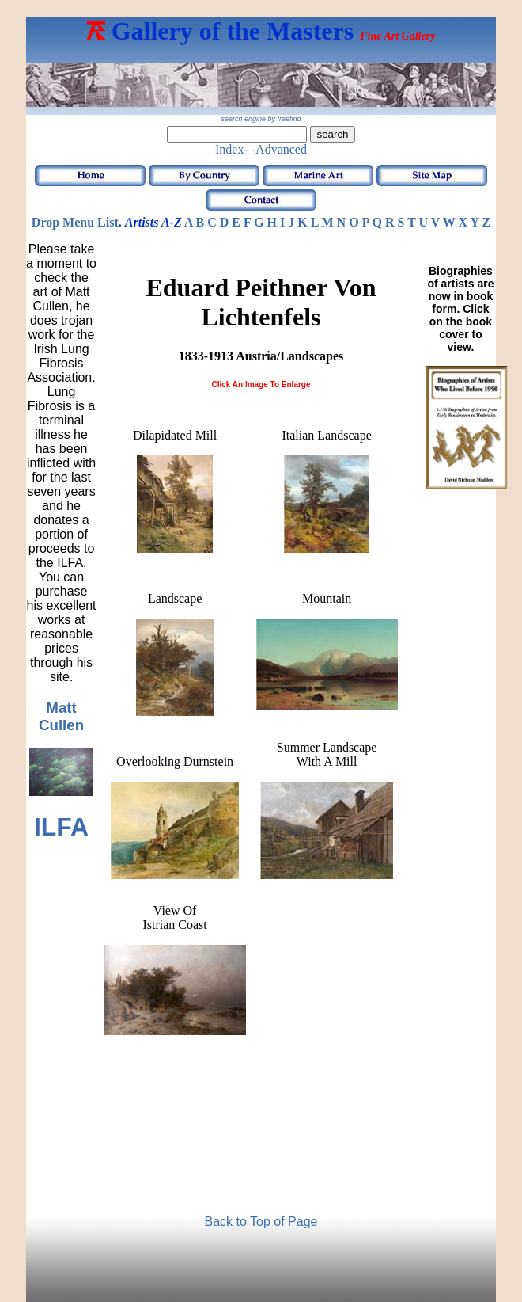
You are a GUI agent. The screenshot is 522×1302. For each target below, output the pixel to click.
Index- (231, 149)
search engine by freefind (261, 119)
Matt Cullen (61, 716)
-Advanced (279, 149)
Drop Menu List (75, 222)
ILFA (61, 827)
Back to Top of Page (261, 1221)
